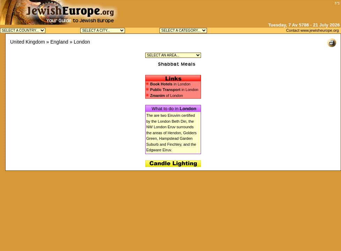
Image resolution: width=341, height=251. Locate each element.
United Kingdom (27, 42)
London (82, 42)
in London (170, 84)
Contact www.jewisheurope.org (312, 30)
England (59, 42)
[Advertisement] (250, 10)
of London (164, 95)
